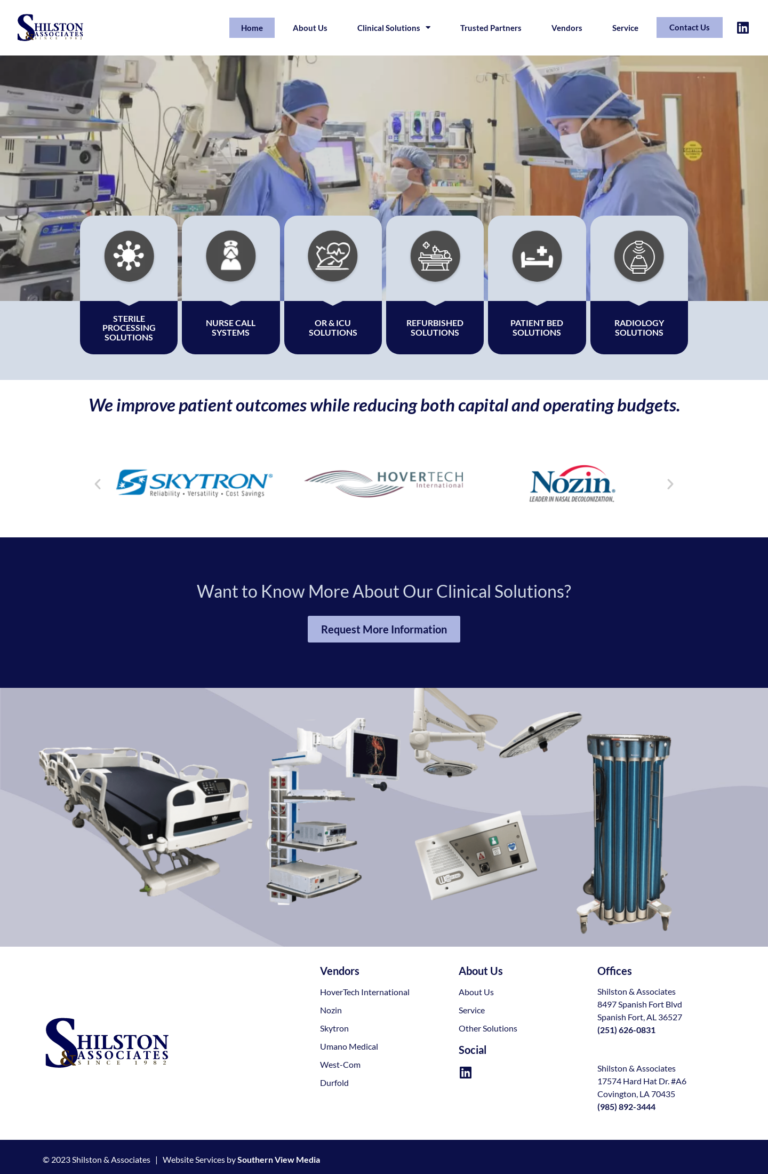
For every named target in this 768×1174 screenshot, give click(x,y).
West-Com (340, 1064)
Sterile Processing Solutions (129, 327)
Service (625, 28)
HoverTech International (365, 992)
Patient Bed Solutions (536, 327)
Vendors (566, 28)
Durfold (334, 1082)
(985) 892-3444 (626, 1106)
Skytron (334, 1028)
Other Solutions (488, 1028)
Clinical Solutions (393, 27)
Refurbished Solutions (434, 327)
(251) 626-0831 (626, 1030)
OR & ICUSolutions (333, 327)
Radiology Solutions (639, 327)
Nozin (331, 1010)
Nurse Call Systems (230, 327)
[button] (98, 484)
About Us (310, 28)
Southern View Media (278, 1159)
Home (252, 28)
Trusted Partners (491, 28)
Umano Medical (349, 1046)
